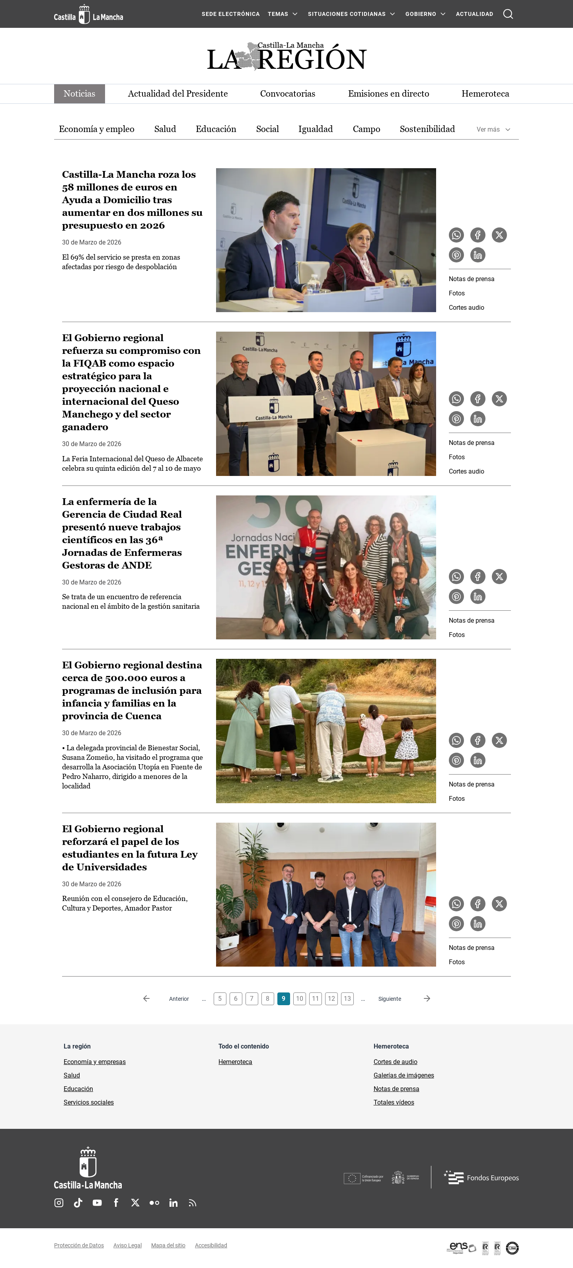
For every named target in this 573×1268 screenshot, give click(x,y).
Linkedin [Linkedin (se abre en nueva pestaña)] (173, 1203)
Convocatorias (288, 94)
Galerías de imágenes (404, 1075)
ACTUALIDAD (474, 14)
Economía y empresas (95, 1062)
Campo (366, 129)
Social (267, 129)
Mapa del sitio (168, 1245)
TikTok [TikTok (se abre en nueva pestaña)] (78, 1203)
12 (331, 998)
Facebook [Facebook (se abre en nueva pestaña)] (116, 1203)
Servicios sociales (89, 1102)
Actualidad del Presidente (178, 94)
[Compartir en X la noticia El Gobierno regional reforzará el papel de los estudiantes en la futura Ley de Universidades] (499, 903)
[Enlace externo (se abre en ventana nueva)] (482, 1248)
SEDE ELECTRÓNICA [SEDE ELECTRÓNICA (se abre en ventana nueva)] (231, 14)
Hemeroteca (485, 94)
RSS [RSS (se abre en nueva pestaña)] (192, 1203)
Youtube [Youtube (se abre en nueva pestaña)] (97, 1203)
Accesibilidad (211, 1245)
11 (315, 998)
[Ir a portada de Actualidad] (286, 58)
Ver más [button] (488, 129)
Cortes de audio (395, 1062)
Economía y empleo (96, 129)
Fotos (457, 293)
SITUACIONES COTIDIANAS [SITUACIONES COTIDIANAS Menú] (347, 14)
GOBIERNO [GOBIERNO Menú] (421, 14)
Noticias (80, 94)
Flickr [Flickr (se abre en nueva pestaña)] (154, 1203)
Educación (216, 129)
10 (299, 998)
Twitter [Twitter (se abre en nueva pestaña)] (135, 1203)
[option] (96, 129)
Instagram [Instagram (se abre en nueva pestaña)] (58, 1203)
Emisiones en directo (388, 94)
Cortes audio (466, 307)
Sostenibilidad (427, 129)
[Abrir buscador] (508, 14)
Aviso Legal (127, 1245)
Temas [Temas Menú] (278, 14)
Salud (165, 129)
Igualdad (315, 129)
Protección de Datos (79, 1245)
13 (347, 998)
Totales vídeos (394, 1102)
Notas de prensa (472, 279)
